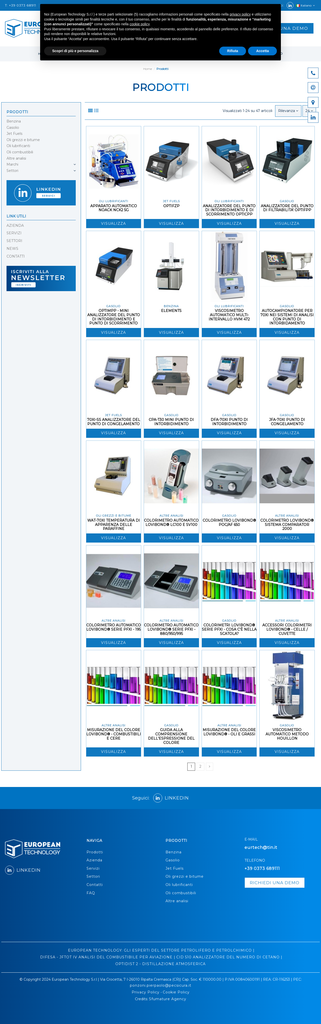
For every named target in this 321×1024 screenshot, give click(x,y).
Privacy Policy (145, 992)
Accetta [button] (262, 51)
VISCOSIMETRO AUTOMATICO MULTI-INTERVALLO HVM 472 (229, 314)
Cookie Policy (176, 992)
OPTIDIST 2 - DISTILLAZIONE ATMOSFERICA (160, 964)
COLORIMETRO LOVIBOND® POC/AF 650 (229, 522)
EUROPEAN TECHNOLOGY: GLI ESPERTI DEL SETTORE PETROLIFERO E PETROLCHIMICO (160, 950)
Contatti (95, 884)
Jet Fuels (14, 133)
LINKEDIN (171, 798)
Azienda (94, 860)
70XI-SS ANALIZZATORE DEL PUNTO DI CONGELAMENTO (113, 421)
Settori (12, 170)
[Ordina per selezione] (288, 111)
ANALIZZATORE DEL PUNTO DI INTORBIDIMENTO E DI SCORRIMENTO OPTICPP (229, 210)
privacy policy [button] (240, 14)
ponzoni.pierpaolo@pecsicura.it (160, 985)
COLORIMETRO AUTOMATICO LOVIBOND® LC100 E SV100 (171, 522)
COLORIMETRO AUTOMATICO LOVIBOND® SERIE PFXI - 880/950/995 (171, 629)
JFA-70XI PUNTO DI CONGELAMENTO (287, 421)
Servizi (93, 868)
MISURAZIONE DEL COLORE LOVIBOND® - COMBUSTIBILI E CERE (113, 734)
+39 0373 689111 (262, 868)
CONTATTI (16, 256)
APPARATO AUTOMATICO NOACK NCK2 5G (113, 208)
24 (309, 110)
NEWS (12, 248)
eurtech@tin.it (261, 847)
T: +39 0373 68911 (21, 5)
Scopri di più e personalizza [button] (75, 51)
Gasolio (13, 127)
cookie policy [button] (139, 24)
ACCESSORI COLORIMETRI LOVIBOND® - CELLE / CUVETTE (287, 629)
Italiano (306, 5)
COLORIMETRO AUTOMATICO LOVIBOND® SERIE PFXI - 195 (113, 627)
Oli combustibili (20, 152)
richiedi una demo (274, 882)
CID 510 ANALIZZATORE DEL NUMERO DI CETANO (228, 957)
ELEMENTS (171, 310)
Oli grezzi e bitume (23, 140)
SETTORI (14, 241)
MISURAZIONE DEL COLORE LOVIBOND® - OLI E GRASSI (229, 732)
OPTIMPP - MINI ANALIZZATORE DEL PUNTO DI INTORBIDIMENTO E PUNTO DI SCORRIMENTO (113, 316)
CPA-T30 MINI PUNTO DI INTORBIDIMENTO (171, 421)
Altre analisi (16, 158)
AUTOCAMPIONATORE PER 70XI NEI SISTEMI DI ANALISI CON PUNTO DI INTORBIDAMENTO (287, 316)
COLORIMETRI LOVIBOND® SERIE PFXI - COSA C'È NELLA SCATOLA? (229, 629)
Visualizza (113, 223)
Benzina (14, 121)
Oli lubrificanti (18, 146)
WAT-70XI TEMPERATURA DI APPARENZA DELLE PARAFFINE (113, 524)
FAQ (91, 893)
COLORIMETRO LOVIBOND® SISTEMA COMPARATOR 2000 (287, 524)
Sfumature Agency (167, 999)
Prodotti (17, 112)
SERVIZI (14, 233)
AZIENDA (15, 225)
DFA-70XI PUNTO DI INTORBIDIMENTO (229, 421)
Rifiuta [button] (232, 51)
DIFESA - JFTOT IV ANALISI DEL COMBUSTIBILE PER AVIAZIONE (106, 957)
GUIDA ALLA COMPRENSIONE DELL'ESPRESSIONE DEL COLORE (171, 736)
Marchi (12, 164)
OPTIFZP (171, 206)
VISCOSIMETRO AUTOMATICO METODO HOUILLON (287, 734)
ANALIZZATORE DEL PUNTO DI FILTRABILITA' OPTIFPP (287, 208)
